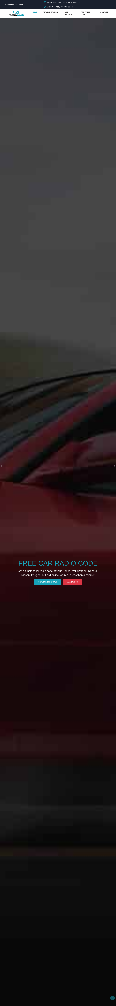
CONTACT (104, 12)
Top (112, 998)
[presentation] (1, 466)
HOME (35, 12)
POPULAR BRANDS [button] (50, 12)
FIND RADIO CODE (85, 13)
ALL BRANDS (68, 13)
